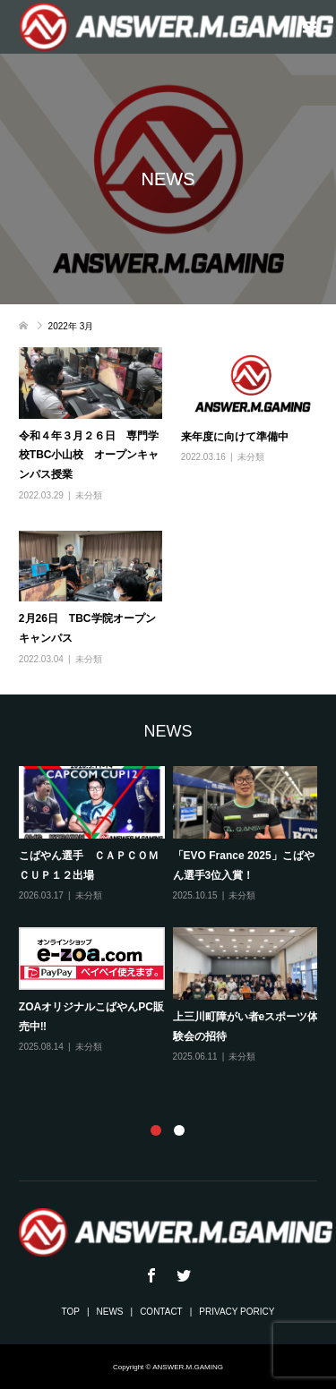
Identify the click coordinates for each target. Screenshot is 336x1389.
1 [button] (156, 1130)
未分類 (88, 495)
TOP (71, 1312)
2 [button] (179, 1130)
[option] (172, 916)
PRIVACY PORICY (236, 1312)
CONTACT (161, 1312)
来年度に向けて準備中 (235, 436)
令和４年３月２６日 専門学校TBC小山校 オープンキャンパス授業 (89, 455)
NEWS (110, 1312)
